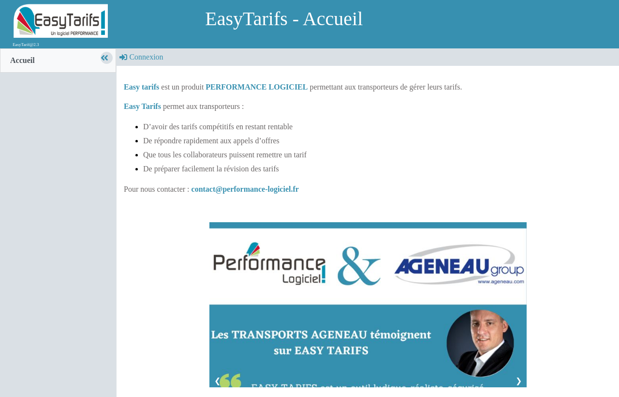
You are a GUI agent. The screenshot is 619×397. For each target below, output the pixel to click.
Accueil (22, 60)
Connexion (141, 57)
